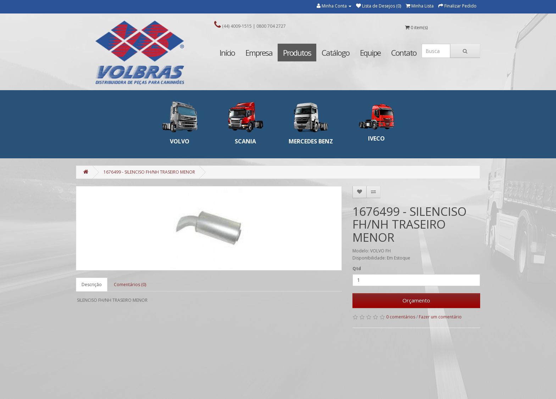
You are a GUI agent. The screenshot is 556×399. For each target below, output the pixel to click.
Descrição (92, 285)
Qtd (356, 269)
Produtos (297, 52)
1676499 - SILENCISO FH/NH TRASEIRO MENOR (149, 172)
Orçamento (416, 300)
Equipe (370, 52)
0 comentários (400, 317)
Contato (403, 52)
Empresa (258, 52)
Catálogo (335, 52)
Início (227, 52)
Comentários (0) (130, 285)
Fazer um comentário (440, 317)
